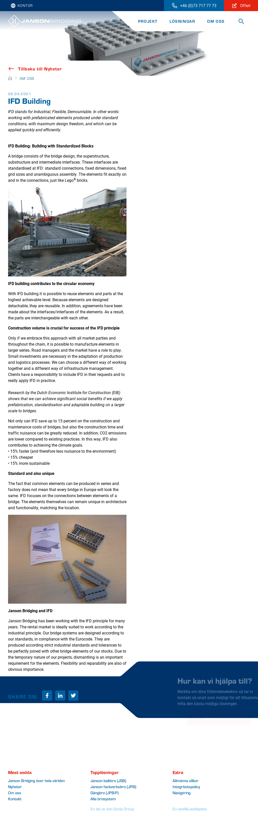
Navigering (181, 792)
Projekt (147, 21)
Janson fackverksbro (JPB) (113, 786)
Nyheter (15, 786)
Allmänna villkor (186, 780)
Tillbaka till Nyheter (35, 69)
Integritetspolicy (186, 786)
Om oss (216, 21)
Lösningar (182, 21)
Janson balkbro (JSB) (108, 780)
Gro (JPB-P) (104, 792)
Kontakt (14, 798)
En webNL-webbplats (190, 808)
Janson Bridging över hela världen (36, 780)
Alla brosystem (103, 798)
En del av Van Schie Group (112, 808)
